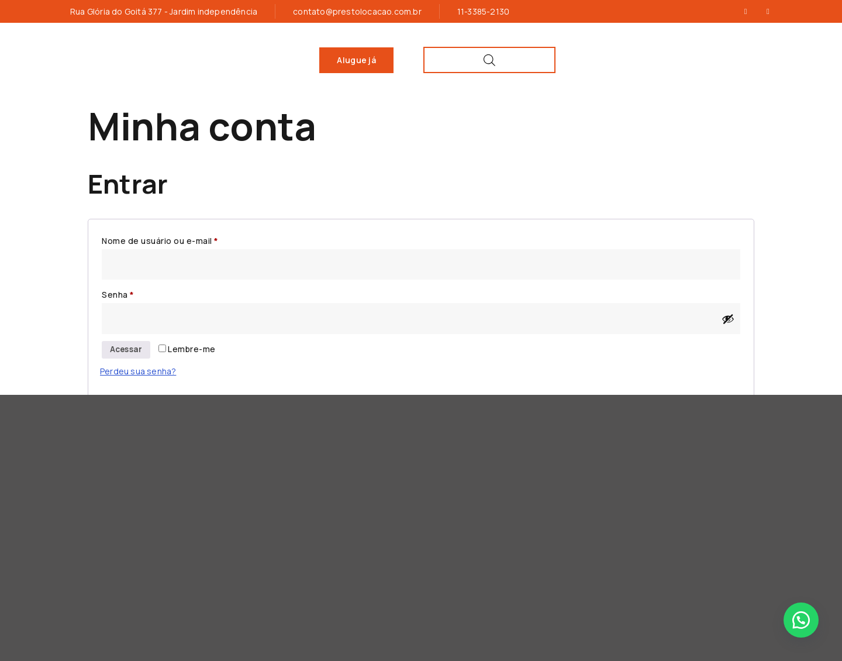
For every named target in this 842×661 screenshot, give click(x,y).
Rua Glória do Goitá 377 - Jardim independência (163, 11)
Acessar (127, 350)
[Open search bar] (747, 60)
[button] (801, 620)
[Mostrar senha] (728, 318)
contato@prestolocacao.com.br (357, 11)
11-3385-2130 (483, 11)
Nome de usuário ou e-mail (183, 239)
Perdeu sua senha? (138, 371)
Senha (141, 293)
